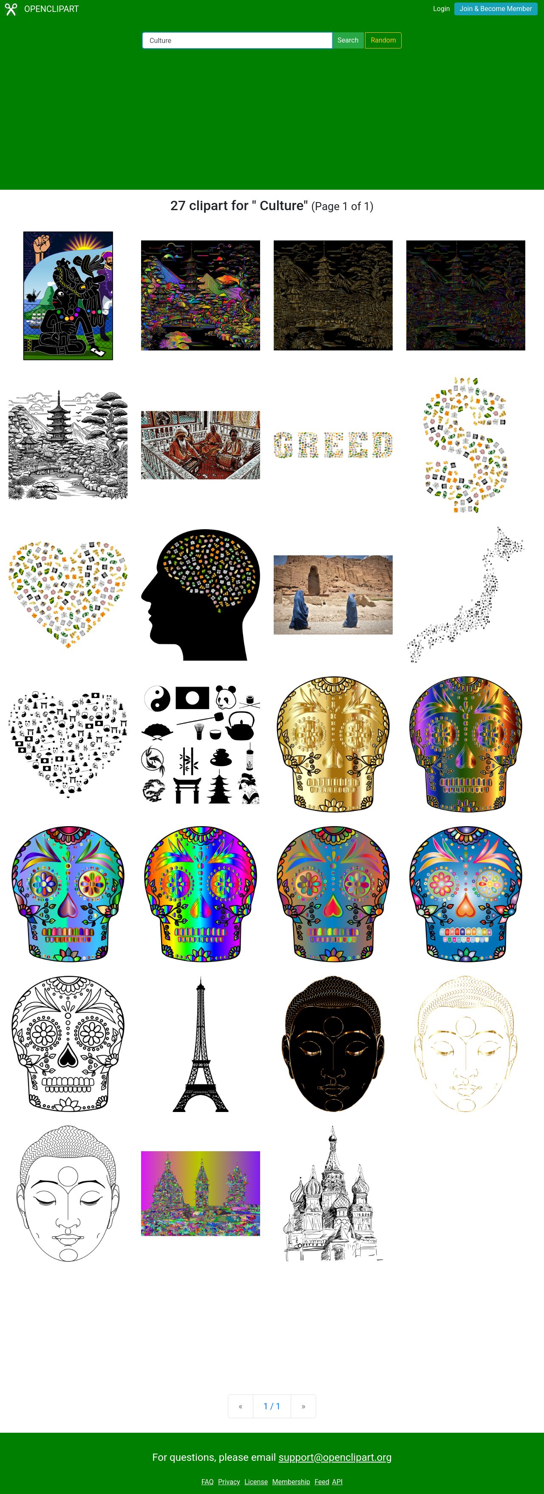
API (337, 1482)
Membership (291, 1482)
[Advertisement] (272, 119)
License (256, 1482)
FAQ (207, 1482)
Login (441, 9)
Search (347, 40)
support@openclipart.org (334, 1457)
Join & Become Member (496, 9)
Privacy (229, 1482)
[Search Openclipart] (237, 40)
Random (383, 40)
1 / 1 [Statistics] (272, 1406)
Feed (321, 1482)
